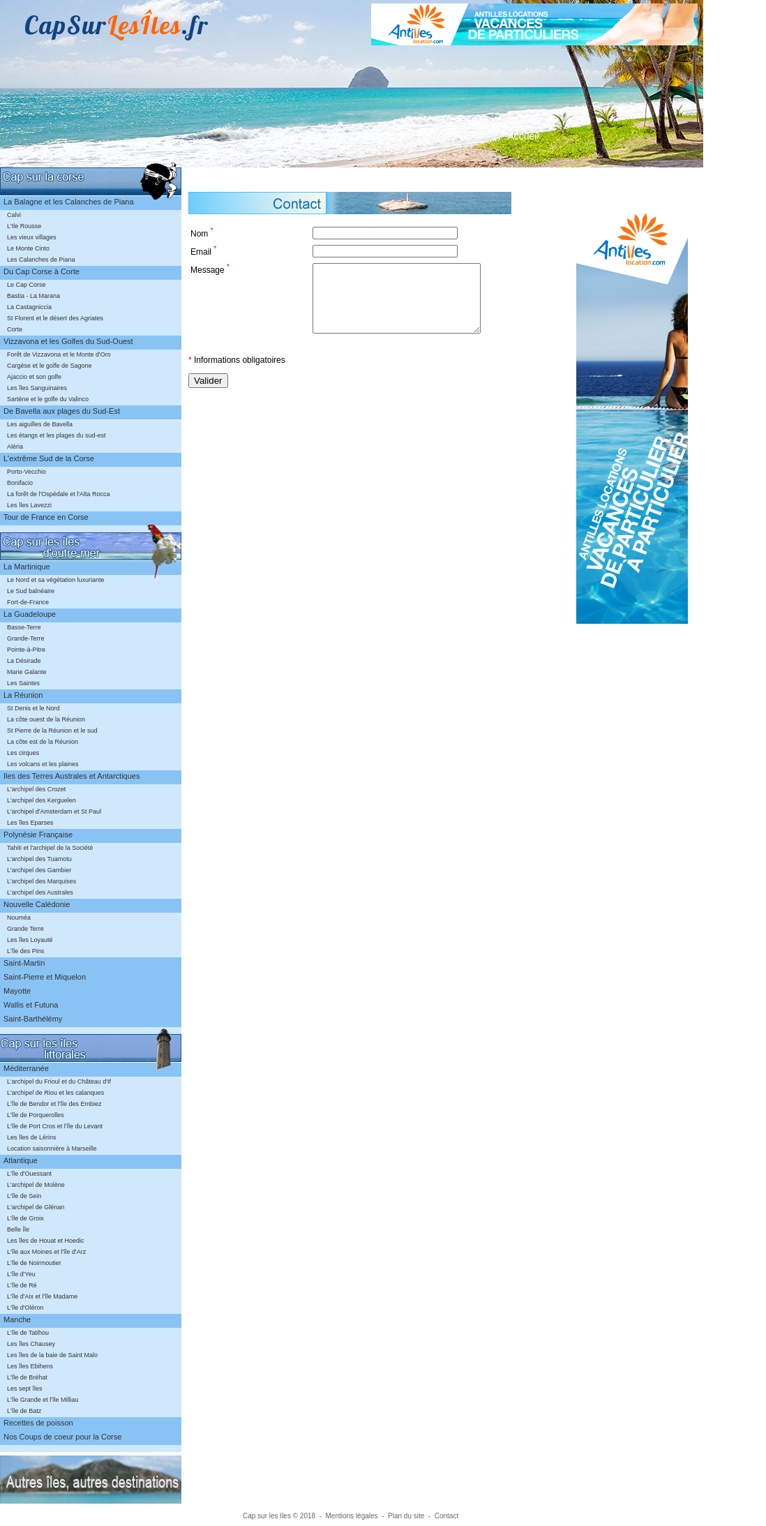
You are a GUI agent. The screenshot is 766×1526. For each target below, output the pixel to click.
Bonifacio (20, 482)
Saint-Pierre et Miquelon (44, 977)
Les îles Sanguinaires (37, 387)
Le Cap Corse (26, 284)
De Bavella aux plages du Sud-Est (61, 411)
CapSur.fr (116, 24)
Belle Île (18, 1229)
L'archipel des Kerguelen (41, 800)
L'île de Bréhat (27, 1377)
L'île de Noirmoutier (34, 1262)
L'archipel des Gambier (39, 870)
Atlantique (20, 1160)
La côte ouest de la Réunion (46, 719)
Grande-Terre (26, 638)
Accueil (523, 136)
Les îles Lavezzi (29, 505)
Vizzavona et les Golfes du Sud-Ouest (68, 341)
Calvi (14, 214)
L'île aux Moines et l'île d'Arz (46, 1251)
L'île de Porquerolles (35, 1115)
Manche (17, 1319)
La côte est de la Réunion (42, 741)
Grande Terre (25, 928)
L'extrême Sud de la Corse (48, 458)
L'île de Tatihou (28, 1332)
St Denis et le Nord (33, 708)
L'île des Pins (25, 951)
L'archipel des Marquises (41, 881)
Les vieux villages (32, 237)
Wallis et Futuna (30, 1005)
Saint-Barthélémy (32, 1019)
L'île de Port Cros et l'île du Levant (55, 1126)
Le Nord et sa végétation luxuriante (56, 579)
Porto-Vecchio (26, 471)
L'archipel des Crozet (36, 789)
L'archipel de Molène (36, 1184)
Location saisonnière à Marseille (52, 1148)
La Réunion (23, 695)
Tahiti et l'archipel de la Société (50, 847)
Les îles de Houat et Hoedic (45, 1240)
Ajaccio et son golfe (34, 376)
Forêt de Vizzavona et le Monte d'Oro (59, 354)
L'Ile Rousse (24, 226)
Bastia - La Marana (33, 295)
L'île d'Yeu (21, 1274)
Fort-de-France (28, 602)
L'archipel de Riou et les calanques (55, 1092)
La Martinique (26, 566)
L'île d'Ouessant (29, 1173)
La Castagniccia (29, 307)
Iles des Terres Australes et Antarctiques (71, 776)
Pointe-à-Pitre (26, 649)
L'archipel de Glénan (35, 1207)
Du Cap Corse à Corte (41, 271)
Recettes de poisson (38, 1423)
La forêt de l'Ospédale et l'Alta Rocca (58, 494)
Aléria (15, 446)
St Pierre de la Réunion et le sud (52, 730)
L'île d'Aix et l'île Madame (42, 1296)
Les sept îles (25, 1388)
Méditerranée (26, 1068)
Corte (14, 329)
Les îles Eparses (30, 822)
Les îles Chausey (31, 1343)
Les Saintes (23, 683)
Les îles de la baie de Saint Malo (52, 1355)
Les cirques (23, 752)
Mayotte (17, 991)
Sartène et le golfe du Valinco (48, 399)
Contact (446, 1516)
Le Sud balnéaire (30, 591)
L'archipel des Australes (40, 892)
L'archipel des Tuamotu (39, 858)
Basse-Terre (24, 627)
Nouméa (19, 917)
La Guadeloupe (29, 614)
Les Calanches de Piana (41, 259)
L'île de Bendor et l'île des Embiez (54, 1103)
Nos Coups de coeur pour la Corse (62, 1437)
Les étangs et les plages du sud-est (56, 435)
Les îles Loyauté (30, 939)
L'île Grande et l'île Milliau (43, 1399)
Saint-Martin (24, 963)
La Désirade (24, 660)
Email (203, 251)
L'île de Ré (22, 1285)
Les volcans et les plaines (43, 764)
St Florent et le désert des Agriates (55, 318)
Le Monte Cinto (28, 248)
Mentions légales (352, 1516)
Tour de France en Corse (46, 517)
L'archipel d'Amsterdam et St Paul (54, 811)
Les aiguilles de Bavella (40, 424)
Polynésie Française (38, 834)
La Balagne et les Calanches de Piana (68, 201)
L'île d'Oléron (25, 1307)
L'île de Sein (24, 1195)
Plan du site (406, 1516)
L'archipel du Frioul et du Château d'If (59, 1081)
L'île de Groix (25, 1218)
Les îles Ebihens (30, 1366)
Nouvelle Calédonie (36, 904)
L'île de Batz (24, 1410)
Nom (201, 233)
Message (210, 269)
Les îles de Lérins (32, 1137)
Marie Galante (27, 671)
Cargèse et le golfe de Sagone (49, 365)
